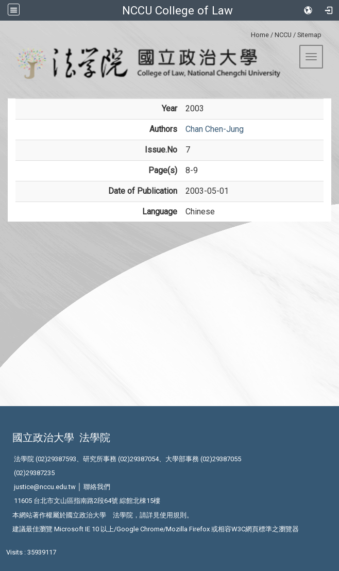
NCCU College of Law (177, 10)
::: (247, 33)
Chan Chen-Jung (214, 129)
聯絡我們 (96, 487)
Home (260, 35)
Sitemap (309, 35)
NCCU (283, 35)
